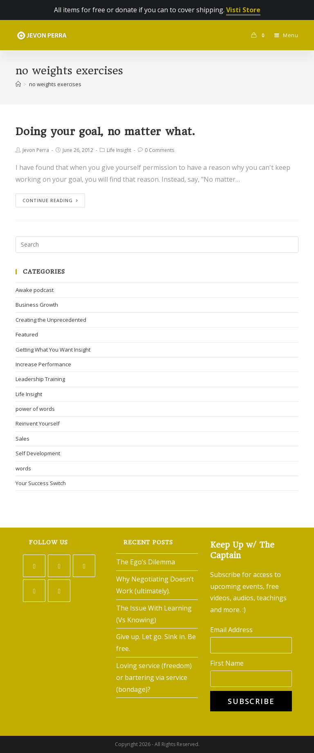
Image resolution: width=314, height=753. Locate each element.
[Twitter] (34, 566)
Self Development (38, 453)
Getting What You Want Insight (53, 349)
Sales (22, 438)
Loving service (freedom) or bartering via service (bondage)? (154, 677)
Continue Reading (50, 200)
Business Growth (37, 304)
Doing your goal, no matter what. (105, 131)
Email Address (231, 629)
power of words (35, 408)
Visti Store (243, 9)
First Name (227, 663)
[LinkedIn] (34, 590)
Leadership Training (40, 379)
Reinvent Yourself (38, 423)
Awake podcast (35, 290)
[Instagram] (84, 566)
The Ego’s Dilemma (145, 561)
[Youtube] (59, 590)
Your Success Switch (41, 483)
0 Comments (159, 150)
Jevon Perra (35, 150)
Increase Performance (43, 364)
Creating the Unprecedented (51, 319)
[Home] (18, 84)
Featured (27, 334)
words (23, 468)
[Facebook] (59, 566)
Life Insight (119, 150)
